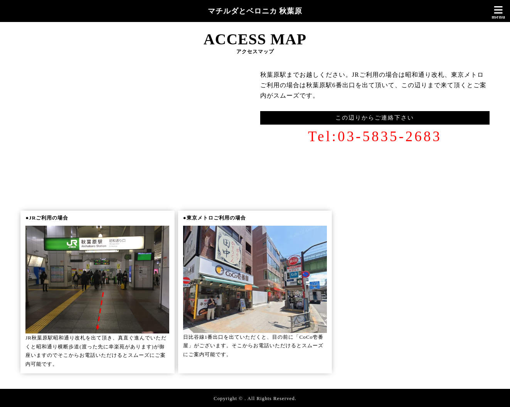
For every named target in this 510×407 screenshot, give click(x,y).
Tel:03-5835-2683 (375, 136)
